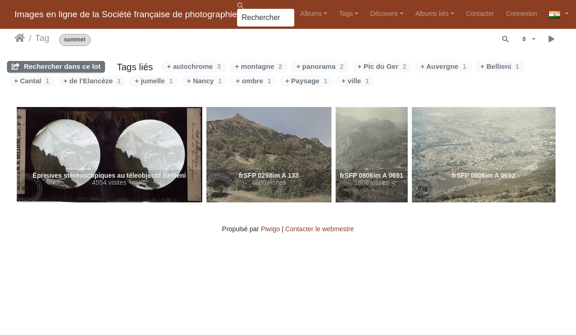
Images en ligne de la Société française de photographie (125, 14)
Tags (346, 13)
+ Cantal (31, 81)
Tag (42, 38)
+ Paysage (306, 81)
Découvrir (384, 13)
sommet (75, 40)
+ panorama (320, 66)
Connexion (521, 13)
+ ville (355, 81)
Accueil (19, 38)
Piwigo (270, 229)
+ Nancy (204, 81)
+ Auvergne (443, 66)
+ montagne (258, 66)
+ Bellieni (499, 66)
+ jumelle (154, 81)
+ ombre (253, 81)
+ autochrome (194, 66)
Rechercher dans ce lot (56, 66)
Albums (311, 13)
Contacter (480, 13)
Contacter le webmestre (319, 229)
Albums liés (432, 13)
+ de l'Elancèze (92, 81)
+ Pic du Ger (382, 66)
